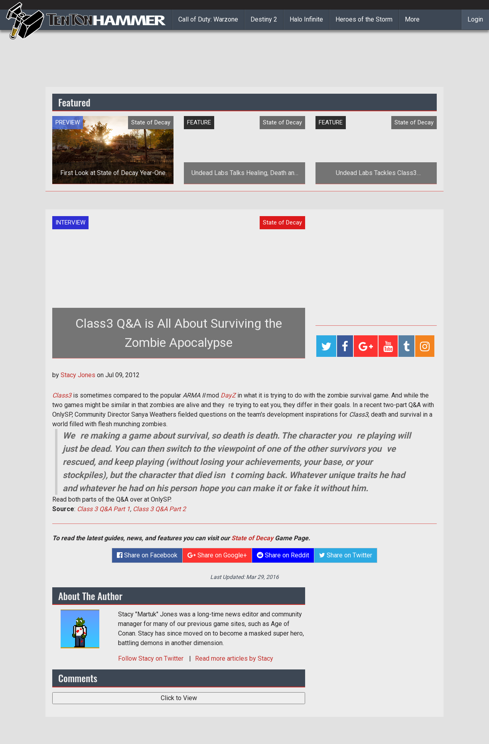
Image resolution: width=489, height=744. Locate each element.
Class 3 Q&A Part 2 (159, 509)
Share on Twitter (345, 555)
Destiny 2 (263, 19)
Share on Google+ (217, 555)
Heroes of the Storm (363, 19)
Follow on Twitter (151, 658)
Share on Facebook (147, 555)
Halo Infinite (306, 19)
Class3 (61, 395)
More (412, 19)
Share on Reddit (283, 555)
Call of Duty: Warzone (208, 19)
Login (475, 19)
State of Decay (252, 538)
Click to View (179, 698)
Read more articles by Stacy (234, 658)
